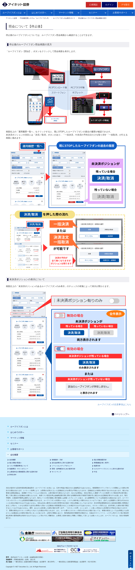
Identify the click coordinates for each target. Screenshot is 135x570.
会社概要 (12, 460)
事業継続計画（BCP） (102, 463)
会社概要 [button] (14, 455)
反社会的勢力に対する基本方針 (63, 463)
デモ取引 (125, 5)
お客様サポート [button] (17, 449)
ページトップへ (122, 414)
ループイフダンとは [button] (19, 426)
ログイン (109, 5)
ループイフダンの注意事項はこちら (114, 404)
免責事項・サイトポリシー (18, 469)
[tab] (67, 426)
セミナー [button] (14, 443)
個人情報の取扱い (15, 463)
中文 (95, 472)
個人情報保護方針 (100, 460)
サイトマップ (56, 472)
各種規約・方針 (57, 460)
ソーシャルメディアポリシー (62, 466)
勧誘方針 (97, 466)
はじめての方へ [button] (17, 432)
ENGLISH (12, 475)
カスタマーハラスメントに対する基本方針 (109, 469)
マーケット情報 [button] (17, 438)
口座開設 (93, 5)
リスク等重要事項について (18, 466)
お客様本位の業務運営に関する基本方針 (23, 472)
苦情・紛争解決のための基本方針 (63, 469)
